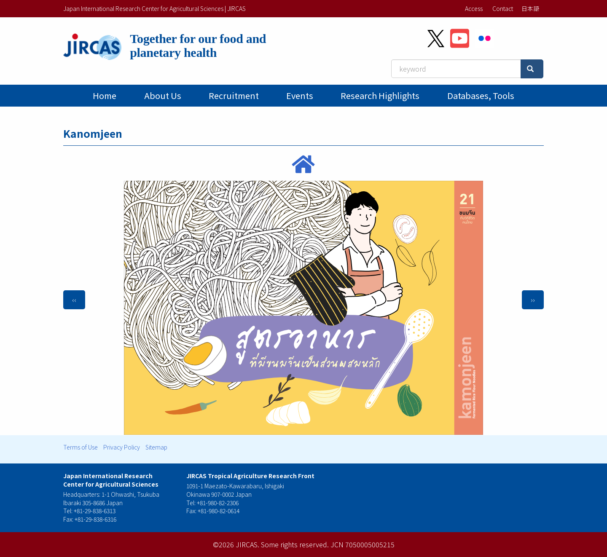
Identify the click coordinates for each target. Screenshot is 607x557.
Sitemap (156, 447)
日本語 (530, 8)
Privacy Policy (121, 447)
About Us (162, 95)
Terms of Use (80, 447)
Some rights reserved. (295, 544)
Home (104, 95)
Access (474, 8)
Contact (502, 8)
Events (299, 95)
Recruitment (234, 95)
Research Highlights (380, 95)
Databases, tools (480, 95)
